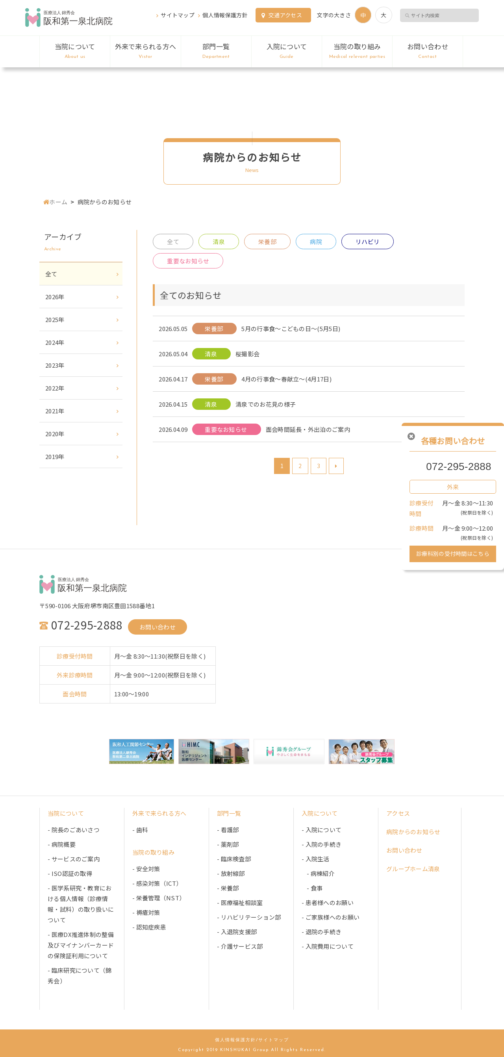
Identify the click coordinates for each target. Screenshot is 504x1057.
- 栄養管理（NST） (158, 898)
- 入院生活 (316, 859)
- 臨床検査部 (234, 859)
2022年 (55, 388)
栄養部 (267, 241)
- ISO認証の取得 (70, 873)
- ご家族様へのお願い (330, 917)
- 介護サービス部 (240, 946)
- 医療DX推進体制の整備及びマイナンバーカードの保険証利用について (81, 945)
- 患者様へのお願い (328, 902)
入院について (287, 51)
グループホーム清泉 (413, 868)
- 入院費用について (328, 946)
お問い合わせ (427, 51)
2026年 (55, 296)
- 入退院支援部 (237, 931)
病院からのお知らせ (413, 831)
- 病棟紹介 (318, 873)
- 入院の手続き (321, 844)
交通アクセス (285, 15)
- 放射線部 (231, 873)
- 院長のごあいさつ (74, 830)
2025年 (55, 319)
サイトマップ (178, 15)
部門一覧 (216, 51)
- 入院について (321, 830)
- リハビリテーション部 (249, 917)
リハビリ (368, 241)
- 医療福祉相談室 (240, 902)
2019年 (55, 456)
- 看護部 (228, 830)
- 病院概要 (62, 844)
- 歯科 (140, 830)
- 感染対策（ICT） (157, 883)
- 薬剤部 (228, 844)
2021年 (55, 411)
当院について (75, 51)
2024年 (55, 342)
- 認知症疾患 (149, 927)
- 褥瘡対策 (146, 912)
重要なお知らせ (188, 261)
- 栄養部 (228, 888)
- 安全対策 (146, 868)
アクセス (398, 813)
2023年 (55, 365)
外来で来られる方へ (145, 51)
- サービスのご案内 (74, 859)
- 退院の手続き (321, 931)
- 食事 (312, 888)
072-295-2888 (458, 466)
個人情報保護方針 (224, 15)
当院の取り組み (357, 51)
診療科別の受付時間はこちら (452, 553)
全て (173, 241)
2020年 (55, 433)
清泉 (219, 241)
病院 (316, 241)
